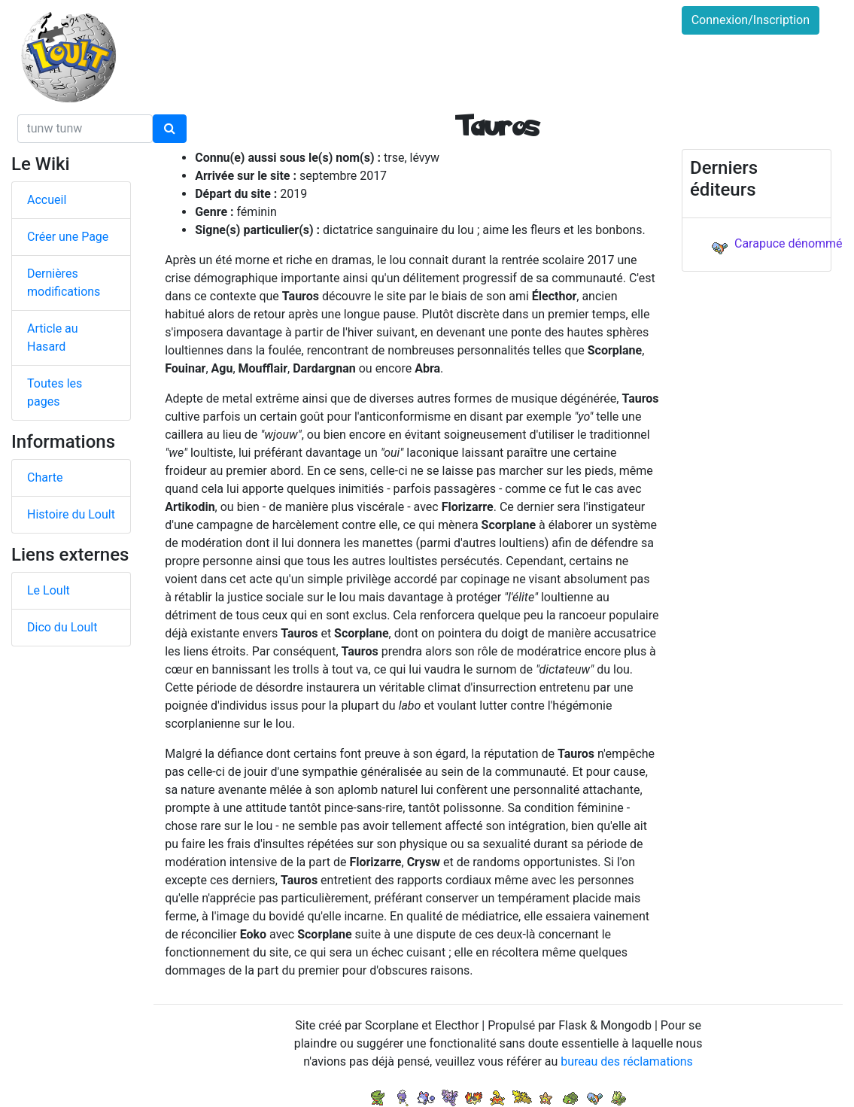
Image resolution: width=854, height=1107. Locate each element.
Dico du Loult (62, 627)
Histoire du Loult (71, 514)
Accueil (46, 200)
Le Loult (48, 590)
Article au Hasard (52, 337)
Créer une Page (67, 237)
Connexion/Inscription (750, 20)
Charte (44, 477)
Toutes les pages (54, 392)
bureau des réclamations (627, 1061)
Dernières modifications (63, 282)
